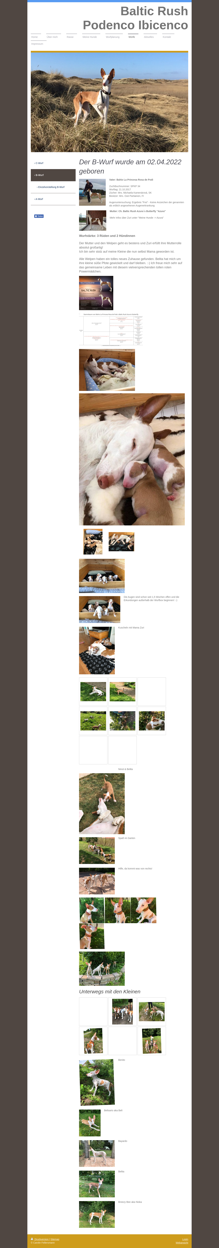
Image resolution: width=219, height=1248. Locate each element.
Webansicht (182, 1242)
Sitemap (54, 1239)
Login (185, 1239)
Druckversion (40, 1239)
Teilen (39, 216)
